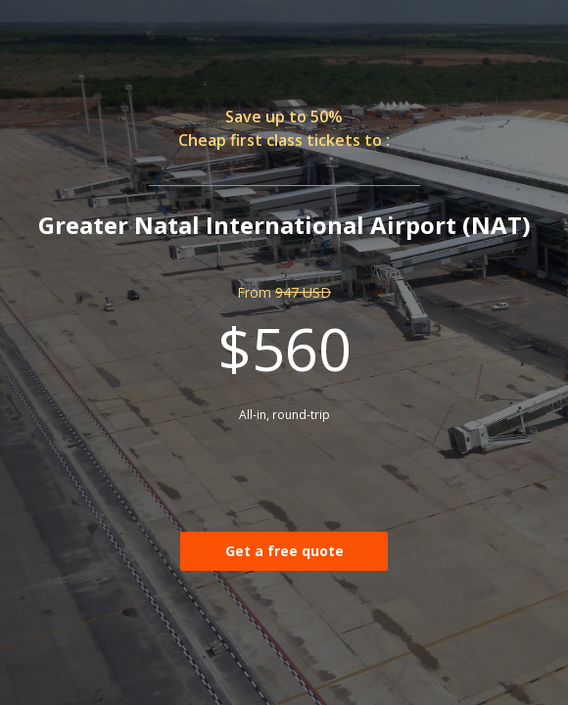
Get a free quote (284, 550)
